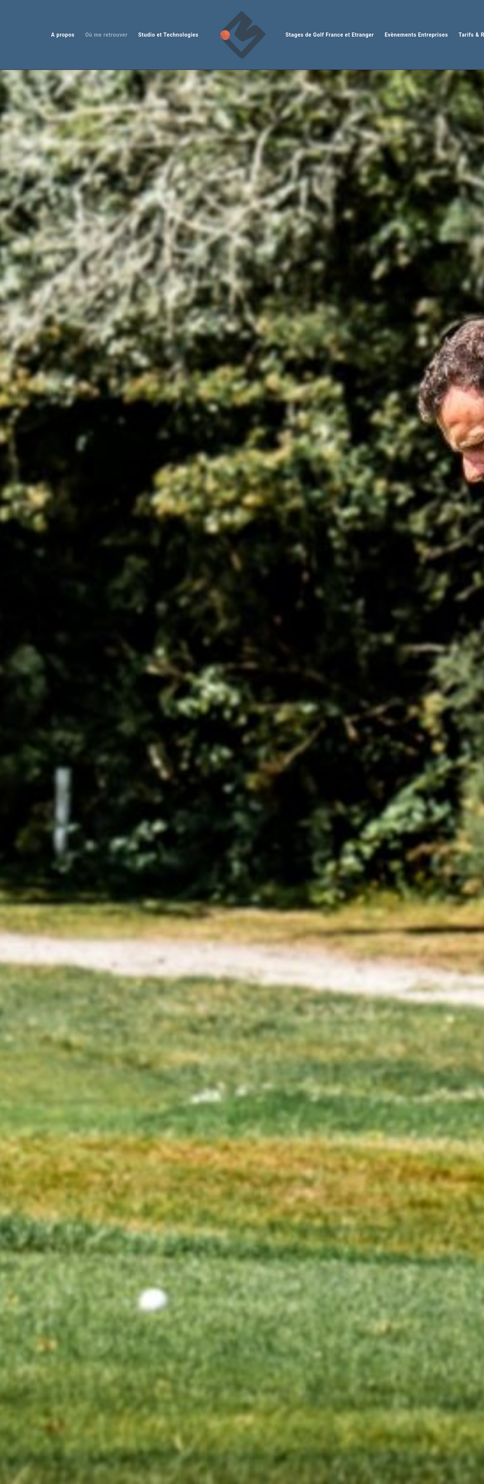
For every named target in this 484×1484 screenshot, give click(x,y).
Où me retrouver (106, 35)
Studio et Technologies (168, 35)
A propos (62, 35)
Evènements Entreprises (416, 35)
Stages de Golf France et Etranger (329, 35)
